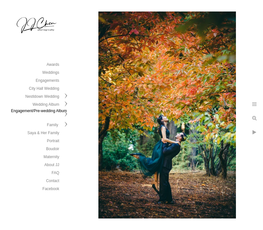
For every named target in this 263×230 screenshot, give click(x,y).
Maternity (51, 157)
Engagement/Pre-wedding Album (39, 111)
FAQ (55, 173)
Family (53, 125)
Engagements (47, 80)
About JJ (51, 165)
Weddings (50, 72)
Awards (52, 64)
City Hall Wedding (44, 88)
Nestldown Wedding (42, 96)
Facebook (50, 189)
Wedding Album (45, 104)
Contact (52, 181)
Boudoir (52, 149)
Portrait (53, 141)
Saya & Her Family (43, 133)
